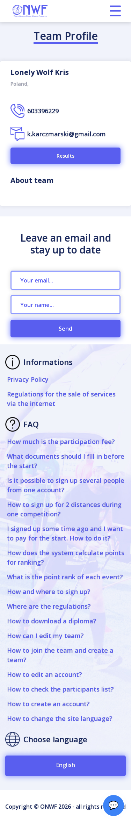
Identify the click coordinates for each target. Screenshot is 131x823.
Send (65, 328)
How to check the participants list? (60, 689)
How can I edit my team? (45, 635)
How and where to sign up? (48, 591)
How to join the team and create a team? (60, 655)
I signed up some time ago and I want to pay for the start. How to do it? (65, 533)
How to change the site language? (59, 718)
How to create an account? (48, 704)
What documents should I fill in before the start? (65, 461)
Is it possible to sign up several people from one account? (65, 485)
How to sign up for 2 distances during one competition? (64, 509)
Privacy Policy (28, 379)
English (65, 765)
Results (65, 155)
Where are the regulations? (49, 606)
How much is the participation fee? (61, 441)
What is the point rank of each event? (65, 577)
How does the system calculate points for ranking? (65, 557)
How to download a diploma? (51, 621)
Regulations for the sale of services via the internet (61, 399)
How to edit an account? (44, 674)
